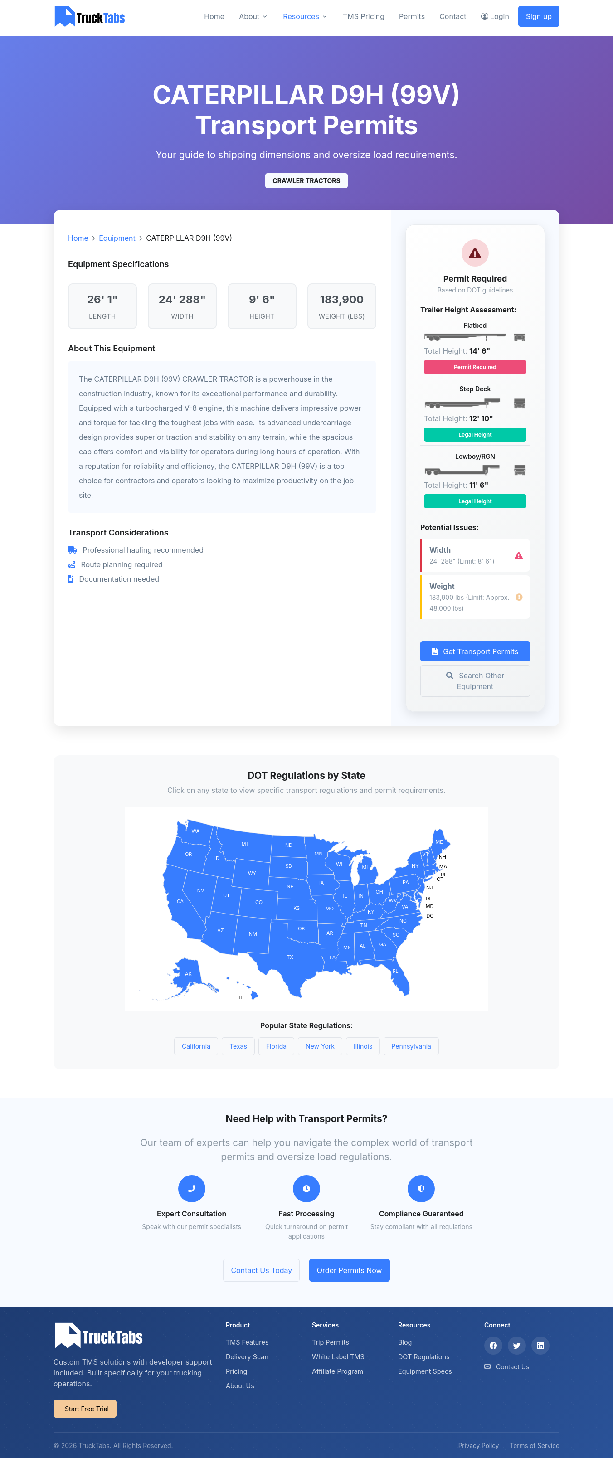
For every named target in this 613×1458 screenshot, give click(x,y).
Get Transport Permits (475, 651)
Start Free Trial (87, 1409)
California (196, 1046)
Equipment (117, 238)
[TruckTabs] (90, 16)
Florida (276, 1046)
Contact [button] (452, 16)
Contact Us (513, 1367)
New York (320, 1046)
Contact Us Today (261, 1270)
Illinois (363, 1046)
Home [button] (214, 16)
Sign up (539, 16)
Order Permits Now (349, 1270)
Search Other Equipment (475, 681)
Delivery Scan (247, 1357)
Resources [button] (301, 16)
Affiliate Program (338, 1371)
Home (78, 238)
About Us (240, 1386)
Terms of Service (534, 1445)
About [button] (249, 16)
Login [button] (495, 16)
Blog (405, 1342)
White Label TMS (338, 1357)
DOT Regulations (424, 1357)
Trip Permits (330, 1342)
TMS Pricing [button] (363, 16)
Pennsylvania (411, 1046)
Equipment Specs (425, 1371)
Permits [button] (412, 16)
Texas (238, 1046)
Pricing (236, 1371)
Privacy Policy (478, 1445)
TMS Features (247, 1342)
